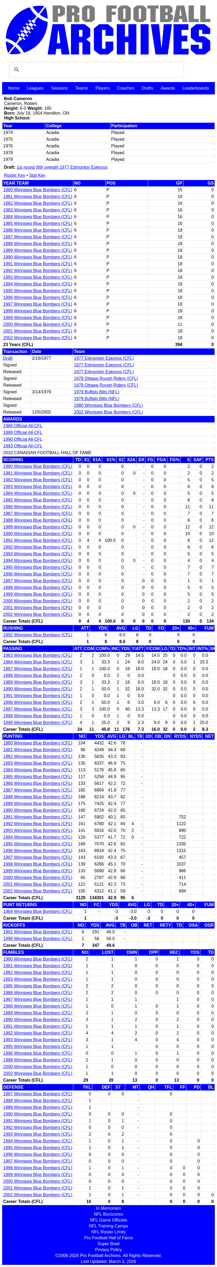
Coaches (125, 88)
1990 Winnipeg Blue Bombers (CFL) (37, 257)
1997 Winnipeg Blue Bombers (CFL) (37, 304)
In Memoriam (108, 1208)
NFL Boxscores (108, 1214)
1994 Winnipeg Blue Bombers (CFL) (37, 284)
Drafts (147, 88)
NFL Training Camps (108, 1226)
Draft (8, 358)
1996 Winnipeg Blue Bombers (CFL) (37, 297)
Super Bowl (108, 1243)
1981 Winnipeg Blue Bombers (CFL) (37, 196)
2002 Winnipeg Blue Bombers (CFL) (37, 338)
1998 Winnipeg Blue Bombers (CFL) (37, 311)
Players (102, 88)
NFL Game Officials (108, 1220)
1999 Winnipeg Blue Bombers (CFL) (37, 317)
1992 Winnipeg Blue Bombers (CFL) (37, 270)
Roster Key (14, 175)
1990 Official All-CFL (22, 439)
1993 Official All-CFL (22, 446)
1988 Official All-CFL (22, 425)
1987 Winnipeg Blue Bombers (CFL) (37, 237)
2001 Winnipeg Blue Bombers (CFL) (37, 331)
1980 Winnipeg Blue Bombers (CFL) (37, 190)
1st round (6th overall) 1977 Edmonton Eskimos (62, 167)
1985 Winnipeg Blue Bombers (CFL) (37, 223)
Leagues (35, 88)
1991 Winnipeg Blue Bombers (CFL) (37, 264)
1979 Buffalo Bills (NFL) (96, 392)
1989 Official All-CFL (22, 432)
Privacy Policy (108, 1249)
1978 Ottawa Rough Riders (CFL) (106, 378)
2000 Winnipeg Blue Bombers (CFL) (37, 324)
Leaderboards (195, 88)
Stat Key (37, 175)
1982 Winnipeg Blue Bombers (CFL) (37, 203)
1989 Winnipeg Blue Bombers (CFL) (37, 250)
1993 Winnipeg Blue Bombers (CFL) (37, 277)
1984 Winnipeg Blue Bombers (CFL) (37, 216)
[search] (95, 69)
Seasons (59, 88)
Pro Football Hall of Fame (108, 1238)
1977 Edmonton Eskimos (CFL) (104, 358)
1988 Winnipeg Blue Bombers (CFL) (37, 243)
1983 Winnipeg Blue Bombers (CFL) (37, 210)
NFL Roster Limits (108, 1232)
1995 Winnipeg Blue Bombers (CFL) (37, 290)
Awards (168, 88)
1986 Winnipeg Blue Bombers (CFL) (37, 230)
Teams (81, 88)
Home (14, 88)
